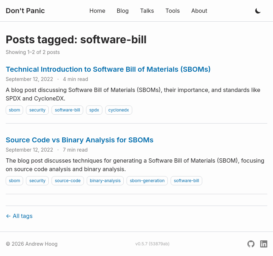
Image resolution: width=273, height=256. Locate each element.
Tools (172, 10)
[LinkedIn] (263, 243)
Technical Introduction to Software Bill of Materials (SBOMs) (108, 69)
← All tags (19, 215)
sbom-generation (147, 180)
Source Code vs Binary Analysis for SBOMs (80, 140)
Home (97, 10)
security (37, 110)
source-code (68, 180)
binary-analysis (105, 180)
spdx (94, 110)
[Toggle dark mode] (258, 10)
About (199, 10)
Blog (123, 10)
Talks (147, 10)
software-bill (67, 110)
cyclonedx (118, 110)
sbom (14, 110)
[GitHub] (251, 243)
